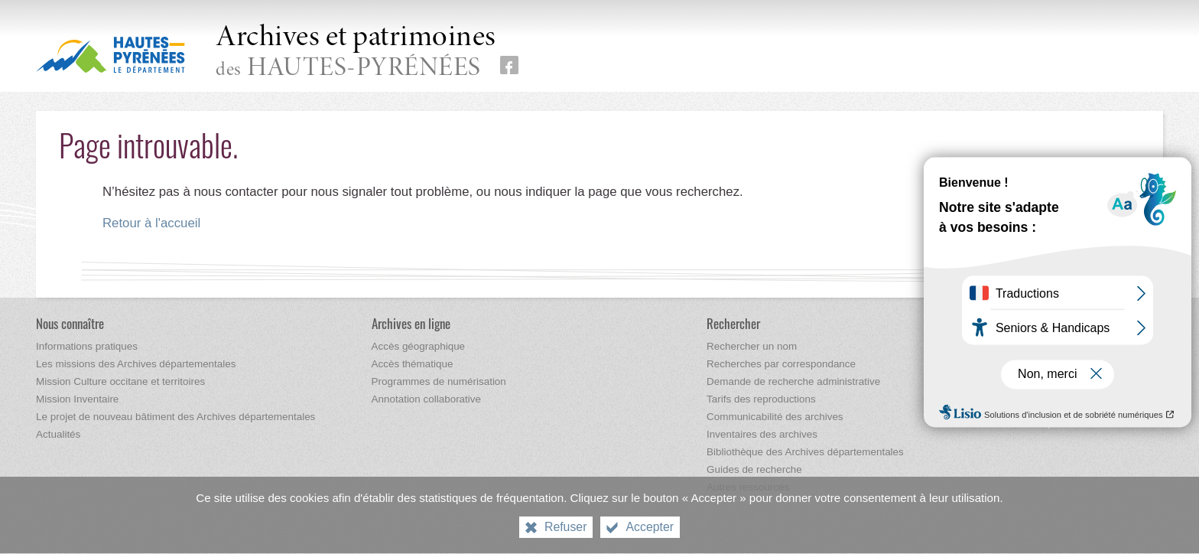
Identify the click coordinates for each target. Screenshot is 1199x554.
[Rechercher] (733, 323)
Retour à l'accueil (151, 223)
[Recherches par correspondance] (781, 364)
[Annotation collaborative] (426, 399)
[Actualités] (58, 434)
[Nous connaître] (70, 323)
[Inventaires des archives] (762, 434)
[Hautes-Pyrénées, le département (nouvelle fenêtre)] (110, 54)
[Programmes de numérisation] (439, 381)
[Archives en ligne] (411, 323)
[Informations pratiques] (87, 346)
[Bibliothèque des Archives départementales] (805, 452)
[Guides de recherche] (754, 469)
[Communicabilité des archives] (775, 416)
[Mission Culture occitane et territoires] (120, 381)
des (356, 53)
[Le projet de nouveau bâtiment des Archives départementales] (175, 416)
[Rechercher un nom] (752, 346)
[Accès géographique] (419, 346)
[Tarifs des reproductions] (761, 399)
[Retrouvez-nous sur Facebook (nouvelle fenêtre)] (509, 65)
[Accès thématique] (412, 364)
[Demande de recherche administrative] (793, 381)
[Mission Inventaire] (77, 399)
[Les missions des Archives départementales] (136, 364)
